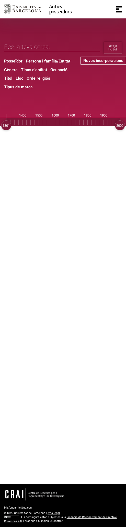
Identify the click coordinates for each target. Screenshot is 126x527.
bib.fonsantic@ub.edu (18, 507)
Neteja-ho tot (113, 47)
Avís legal (54, 513)
